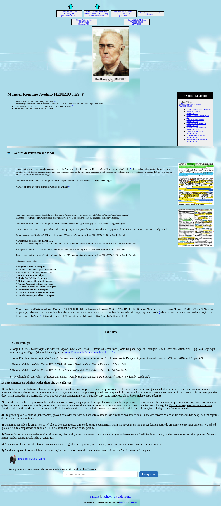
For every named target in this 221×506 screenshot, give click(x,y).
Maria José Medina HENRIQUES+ (193, 113)
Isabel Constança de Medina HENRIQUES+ (197, 140)
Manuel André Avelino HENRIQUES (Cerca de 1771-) (84, 22)
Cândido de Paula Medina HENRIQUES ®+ (196, 136)
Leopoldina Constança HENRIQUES (195, 132)
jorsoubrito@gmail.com (27, 458)
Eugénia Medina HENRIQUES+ (198, 110)
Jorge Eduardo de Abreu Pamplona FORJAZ (89, 352)
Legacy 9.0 (123, 502)
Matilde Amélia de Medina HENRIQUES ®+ (196, 128)
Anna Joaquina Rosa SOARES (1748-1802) (151, 14)
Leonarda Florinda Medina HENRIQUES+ (196, 124)
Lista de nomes (122, 496)
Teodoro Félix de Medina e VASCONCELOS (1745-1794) (123, 14)
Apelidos (106, 496)
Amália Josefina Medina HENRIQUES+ (195, 121)
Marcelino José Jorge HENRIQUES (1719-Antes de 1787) (69, 14)
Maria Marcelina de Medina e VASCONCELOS (191, 105)
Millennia (133, 502)
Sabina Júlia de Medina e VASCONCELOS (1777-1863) (137, 22)
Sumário (94, 496)
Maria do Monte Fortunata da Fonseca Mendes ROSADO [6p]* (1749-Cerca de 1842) (96, 14)
